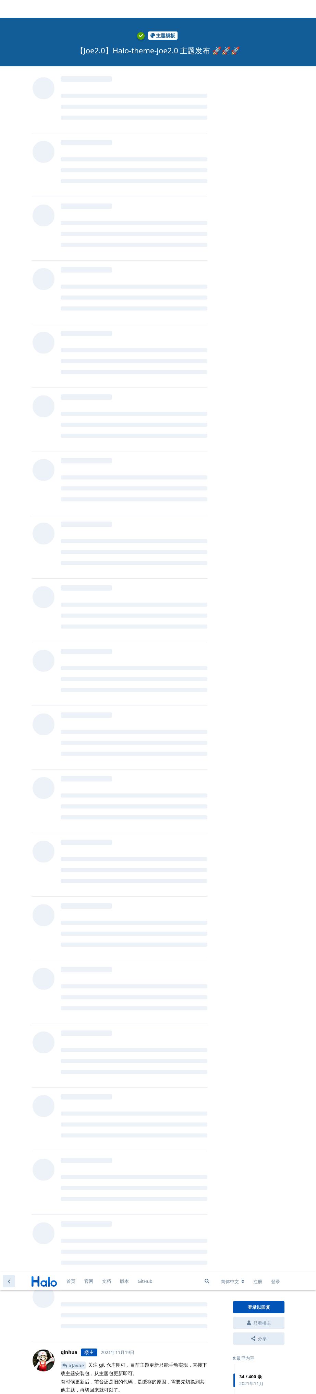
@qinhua (72, 315)
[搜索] (207, 9)
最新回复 (243, 201)
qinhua (77, 266)
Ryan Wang (86, 571)
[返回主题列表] (9, 9)
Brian (75, 200)
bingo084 (79, 818)
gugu (75, 521)
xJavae (76, 93)
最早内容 (243, 86)
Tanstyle (78, 950)
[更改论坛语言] (233, 9)
